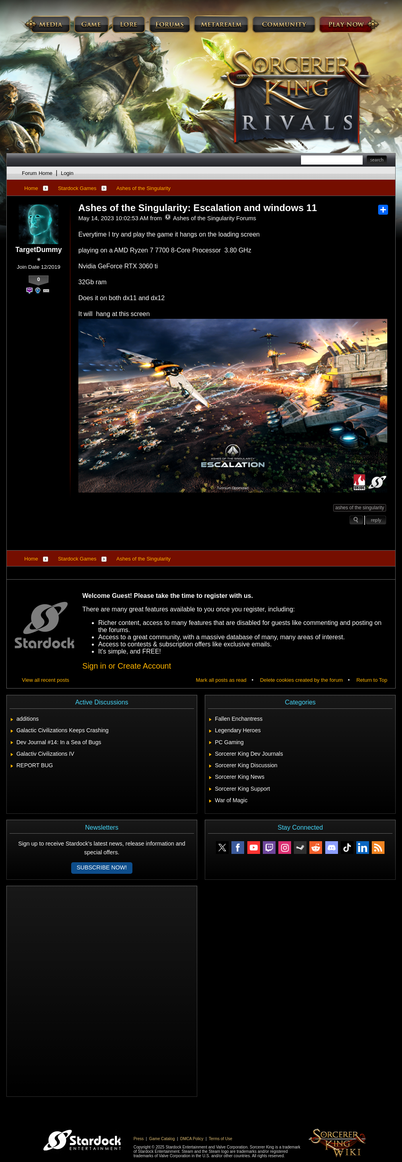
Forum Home (37, 173)
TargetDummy (39, 250)
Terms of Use (220, 1139)
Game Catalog (162, 1139)
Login (67, 173)
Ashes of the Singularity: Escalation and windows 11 (197, 207)
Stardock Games (77, 188)
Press (139, 1139)
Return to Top (371, 680)
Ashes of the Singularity (144, 188)
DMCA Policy (191, 1139)
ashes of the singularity (359, 507)
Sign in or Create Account (126, 666)
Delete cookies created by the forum (301, 680)
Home (31, 188)
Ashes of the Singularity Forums (210, 218)
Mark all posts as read (221, 680)
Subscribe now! (102, 867)
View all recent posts (45, 680)
